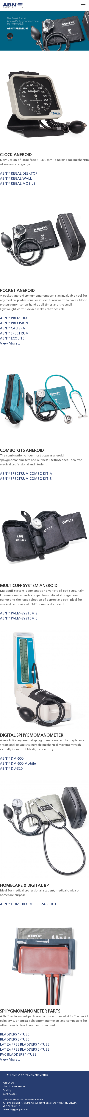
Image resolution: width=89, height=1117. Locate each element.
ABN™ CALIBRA (12, 328)
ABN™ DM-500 (12, 758)
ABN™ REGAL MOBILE (17, 183)
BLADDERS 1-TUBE (14, 1034)
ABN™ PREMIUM (13, 318)
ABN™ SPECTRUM (14, 333)
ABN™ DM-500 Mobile (18, 763)
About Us (8, 1083)
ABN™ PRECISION (14, 323)
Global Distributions (14, 1086)
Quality (7, 1090)
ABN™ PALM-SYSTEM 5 (18, 618)
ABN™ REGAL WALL (16, 178)
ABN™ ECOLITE (12, 338)
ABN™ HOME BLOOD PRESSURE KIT (28, 904)
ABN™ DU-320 (11, 768)
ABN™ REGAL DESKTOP (19, 173)
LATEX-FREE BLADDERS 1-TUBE (24, 1044)
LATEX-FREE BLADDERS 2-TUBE (24, 1049)
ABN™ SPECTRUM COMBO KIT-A (26, 473)
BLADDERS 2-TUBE (14, 1039)
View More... (10, 343)
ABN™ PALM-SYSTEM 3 (18, 613)
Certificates (10, 1094)
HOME (11, 1075)
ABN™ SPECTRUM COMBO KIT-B (26, 479)
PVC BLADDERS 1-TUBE (18, 1054)
